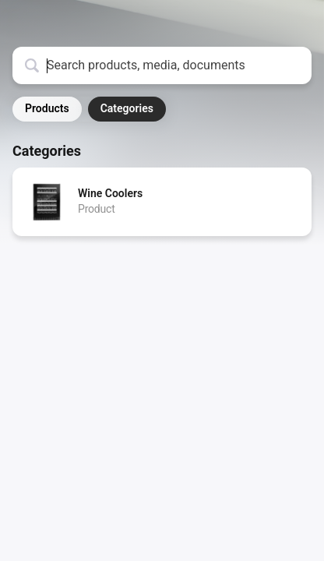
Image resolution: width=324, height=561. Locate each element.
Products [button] (47, 108)
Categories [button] (126, 108)
